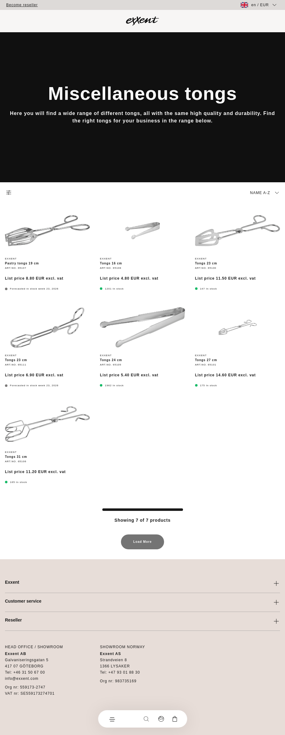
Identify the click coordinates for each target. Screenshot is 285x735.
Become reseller (22, 5)
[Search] (146, 719)
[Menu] (111, 719)
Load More (142, 544)
